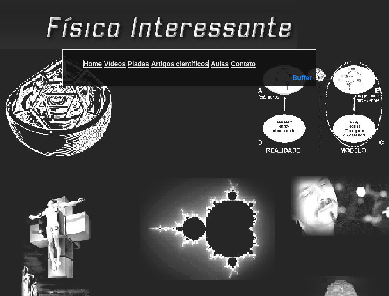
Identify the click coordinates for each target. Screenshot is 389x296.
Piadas (138, 63)
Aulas (220, 63)
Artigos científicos (180, 63)
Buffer (302, 77)
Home (93, 63)
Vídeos (115, 63)
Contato (243, 63)
